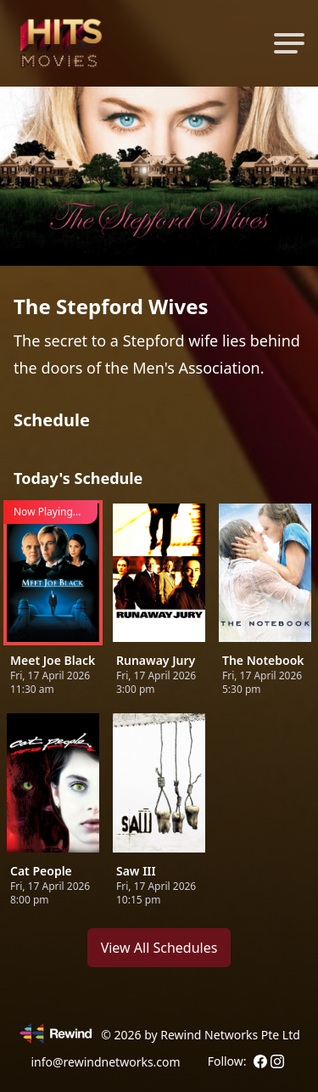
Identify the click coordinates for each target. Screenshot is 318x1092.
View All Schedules (159, 947)
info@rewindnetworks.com (105, 1062)
